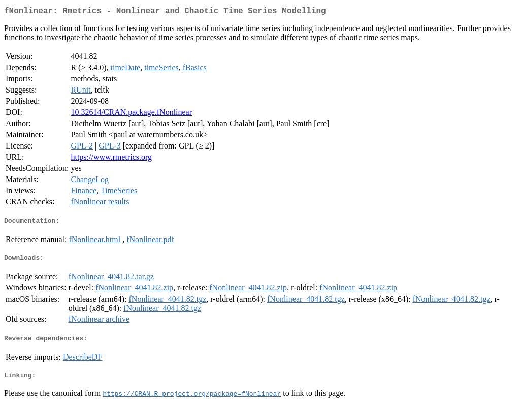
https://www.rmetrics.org (111, 159)
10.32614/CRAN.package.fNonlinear (131, 114)
